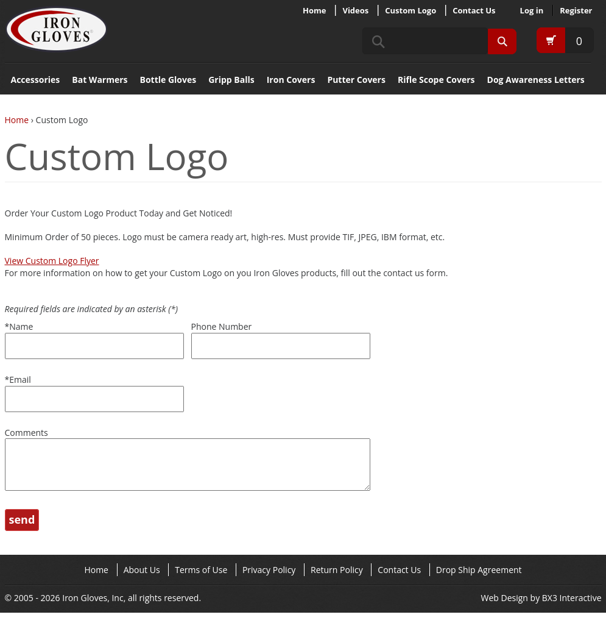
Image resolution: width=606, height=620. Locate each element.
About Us (142, 577)
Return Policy (337, 577)
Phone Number (221, 326)
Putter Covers (356, 79)
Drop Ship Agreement (479, 577)
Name (19, 326)
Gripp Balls (231, 79)
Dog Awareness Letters (536, 79)
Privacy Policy (268, 577)
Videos (355, 10)
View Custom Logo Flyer (52, 260)
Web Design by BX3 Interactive (541, 605)
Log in (532, 10)
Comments (26, 432)
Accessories (35, 79)
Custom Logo (410, 10)
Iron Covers (291, 79)
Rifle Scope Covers (436, 79)
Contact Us (474, 10)
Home (314, 10)
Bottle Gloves (168, 79)
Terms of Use (201, 577)
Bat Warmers (99, 79)
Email (18, 379)
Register (576, 10)
